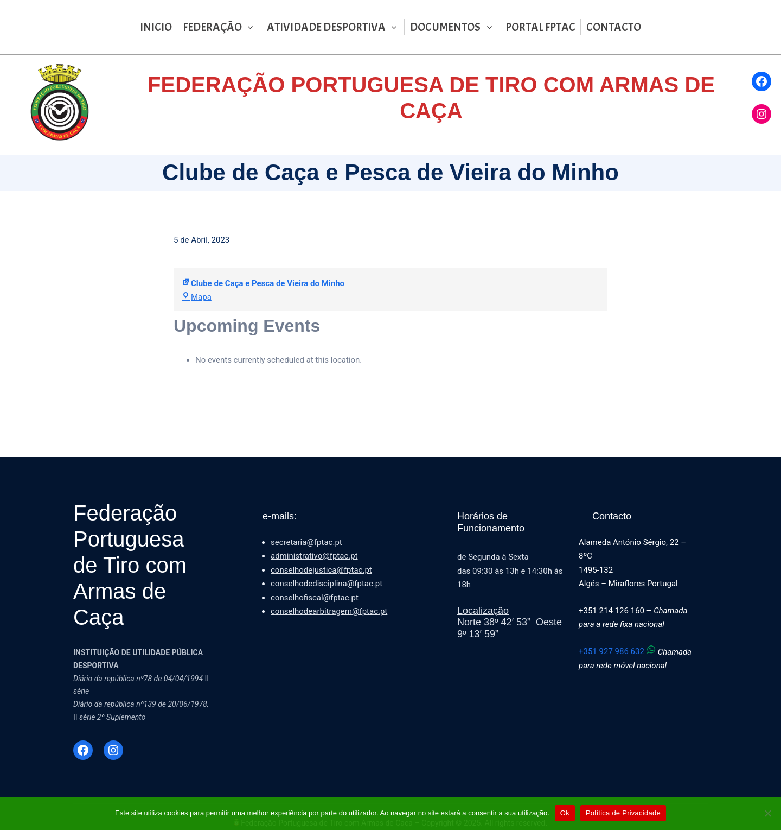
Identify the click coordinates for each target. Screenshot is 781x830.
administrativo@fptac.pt (314, 556)
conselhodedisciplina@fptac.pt (326, 583)
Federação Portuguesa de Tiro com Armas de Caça (130, 565)
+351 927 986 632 (618, 651)
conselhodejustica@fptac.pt (321, 570)
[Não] (767, 813)
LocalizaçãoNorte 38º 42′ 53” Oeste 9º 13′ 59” (509, 622)
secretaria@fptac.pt (306, 542)
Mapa (197, 297)
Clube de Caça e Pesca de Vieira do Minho (263, 283)
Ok (564, 813)
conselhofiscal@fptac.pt (315, 598)
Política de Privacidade (623, 813)
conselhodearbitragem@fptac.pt (329, 611)
